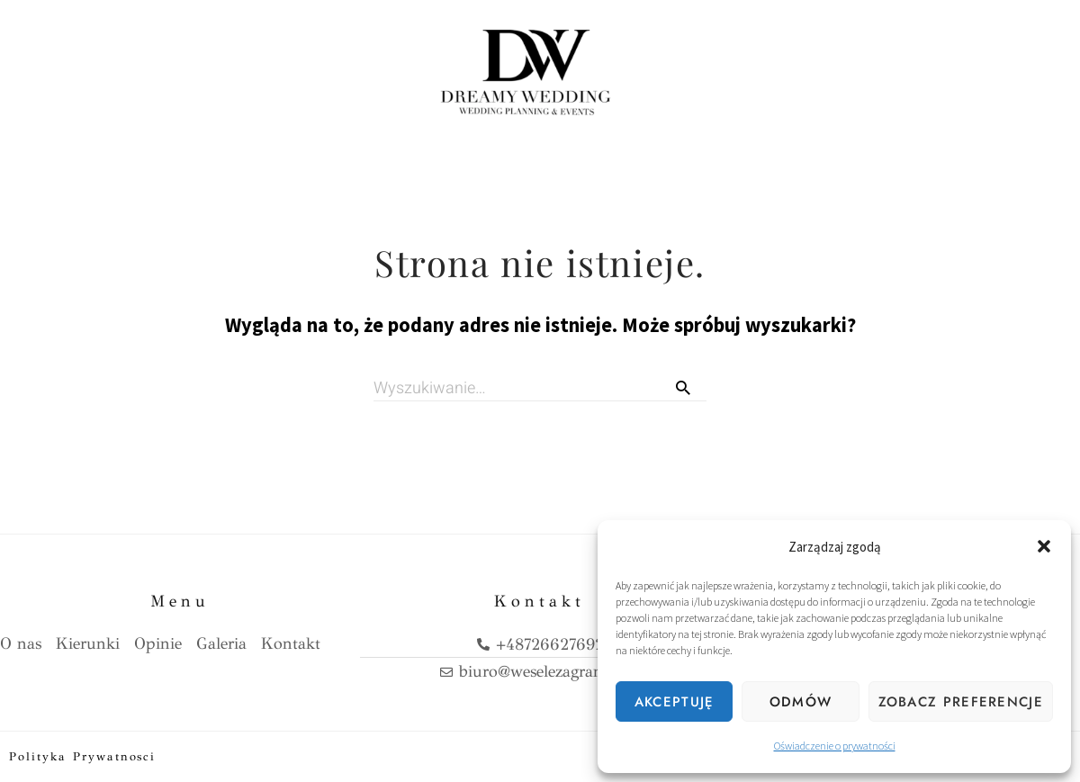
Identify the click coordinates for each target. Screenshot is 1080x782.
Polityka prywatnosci (82, 756)
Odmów (801, 702)
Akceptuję (674, 702)
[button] (1044, 546)
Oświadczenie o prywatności (835, 745)
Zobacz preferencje (960, 702)
